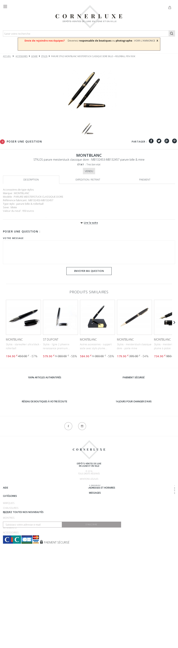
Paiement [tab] (144, 179)
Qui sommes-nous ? (15, 486)
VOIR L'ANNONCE (144, 40)
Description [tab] (31, 179)
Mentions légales (89, 479)
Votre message (13, 238)
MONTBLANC (14, 339)
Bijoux (6, 572)
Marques (8, 552)
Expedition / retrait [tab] (88, 179)
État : (82, 164)
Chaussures (10, 557)
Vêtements (9, 577)
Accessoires (11, 581)
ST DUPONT (50, 339)
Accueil (7, 56)
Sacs (6, 562)
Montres (8, 567)
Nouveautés (11, 586)
